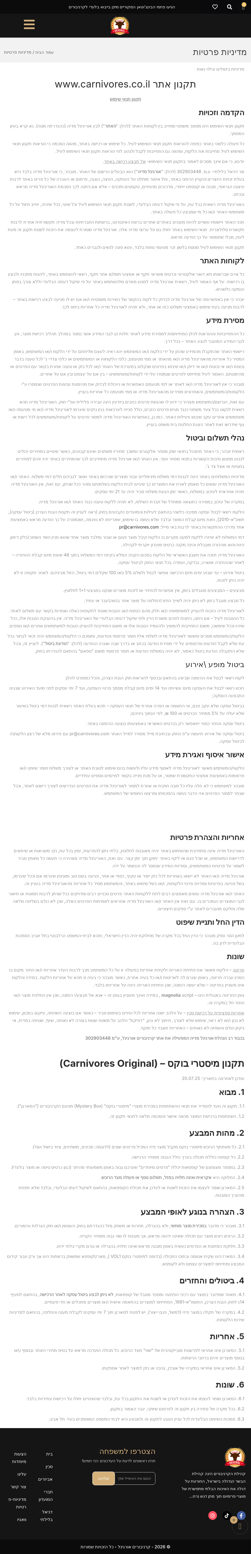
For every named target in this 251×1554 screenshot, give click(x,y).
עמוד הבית (45, 52)
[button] (230, 7)
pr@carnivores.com (139, 527)
